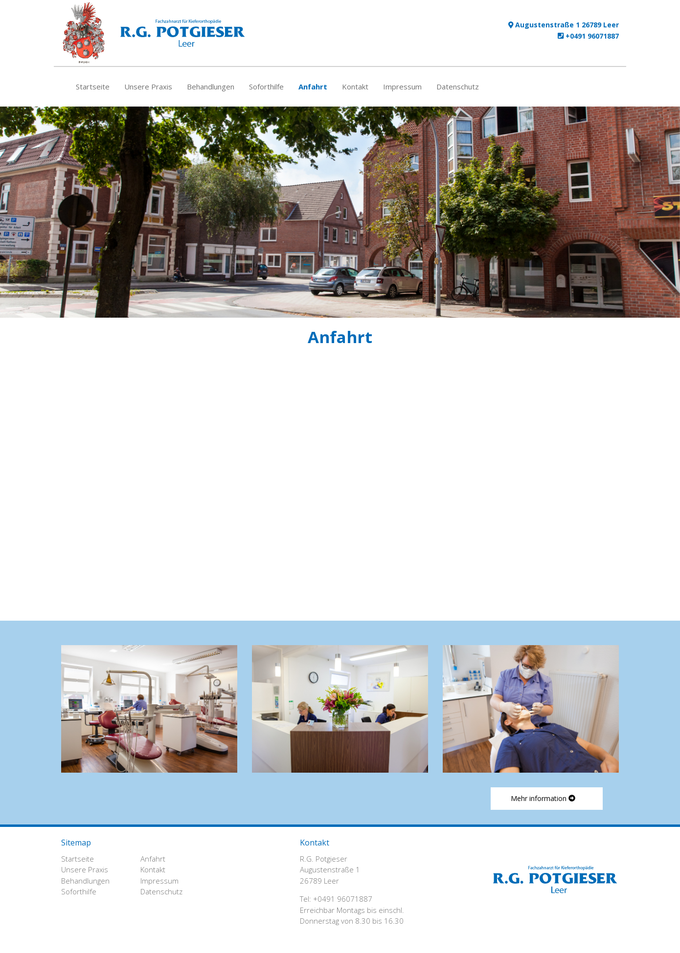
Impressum (402, 86)
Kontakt (355, 86)
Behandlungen (210, 86)
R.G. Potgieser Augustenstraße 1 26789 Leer (330, 870)
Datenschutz (457, 86)
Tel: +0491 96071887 (336, 899)
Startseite (93, 86)
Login (603, 944)
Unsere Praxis (148, 86)
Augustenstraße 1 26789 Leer (563, 24)
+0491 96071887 (588, 36)
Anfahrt (312, 86)
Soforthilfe (266, 86)
